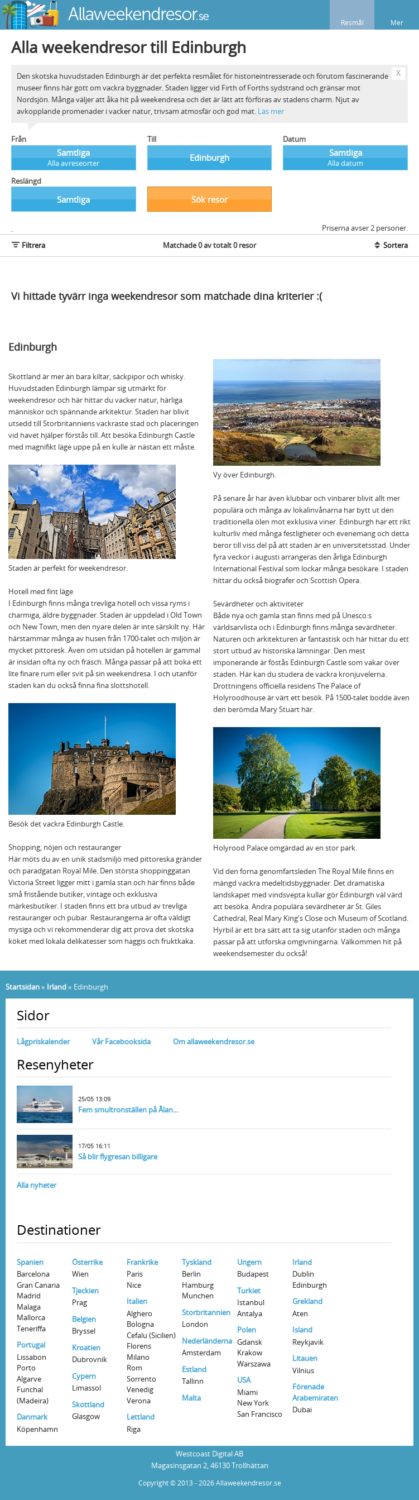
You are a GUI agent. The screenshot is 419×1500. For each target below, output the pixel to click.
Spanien (30, 1262)
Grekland (307, 1301)
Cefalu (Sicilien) (151, 1335)
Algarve (29, 1379)
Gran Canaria (38, 1285)
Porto (26, 1368)
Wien (80, 1274)
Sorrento (141, 1379)
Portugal (31, 1345)
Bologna (140, 1324)
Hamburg (198, 1285)
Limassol (86, 1388)
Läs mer (271, 111)
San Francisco (259, 1414)
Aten (300, 1313)
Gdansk (249, 1342)
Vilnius (303, 1370)
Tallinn (193, 1381)
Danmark (32, 1417)
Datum (294, 139)
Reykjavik (308, 1342)
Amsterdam (201, 1353)
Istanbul (250, 1302)
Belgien (84, 1319)
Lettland (141, 1417)
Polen (246, 1330)
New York (253, 1403)
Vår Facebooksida (121, 1041)
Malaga (29, 1307)
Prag (79, 1302)
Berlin (191, 1274)
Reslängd (26, 181)
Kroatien (86, 1348)
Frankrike (142, 1262)
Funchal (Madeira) (33, 1395)
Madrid (29, 1296)
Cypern (84, 1376)
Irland (56, 987)
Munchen (198, 1296)
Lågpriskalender (43, 1041)
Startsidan (23, 987)
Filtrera (28, 245)
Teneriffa (31, 1329)
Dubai (302, 1410)
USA (244, 1380)
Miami (247, 1392)
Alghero (139, 1313)
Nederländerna (207, 1341)
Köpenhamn (37, 1429)
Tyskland (196, 1262)
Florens (139, 1346)
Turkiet (249, 1291)
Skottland (88, 1404)
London (195, 1324)
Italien (137, 1301)
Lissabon (31, 1357)
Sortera (390, 245)
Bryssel (83, 1331)
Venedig (140, 1389)
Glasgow (86, 1416)
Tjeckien (85, 1291)
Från (18, 139)
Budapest (253, 1274)
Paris (135, 1274)
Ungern (249, 1262)
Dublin (303, 1274)
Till (151, 139)
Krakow (249, 1353)
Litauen (304, 1358)
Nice (134, 1285)
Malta (191, 1398)
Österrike (87, 1262)
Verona (139, 1401)
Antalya (249, 1313)
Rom (134, 1368)
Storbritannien (206, 1312)
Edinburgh (309, 1285)
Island (302, 1330)
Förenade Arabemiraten (315, 1392)
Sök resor (209, 199)
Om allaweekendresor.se (213, 1041)
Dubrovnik (89, 1359)
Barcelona (33, 1274)
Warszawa (254, 1364)
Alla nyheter (36, 1185)
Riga (134, 1429)
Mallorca (31, 1317)
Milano (138, 1357)
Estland (194, 1369)
